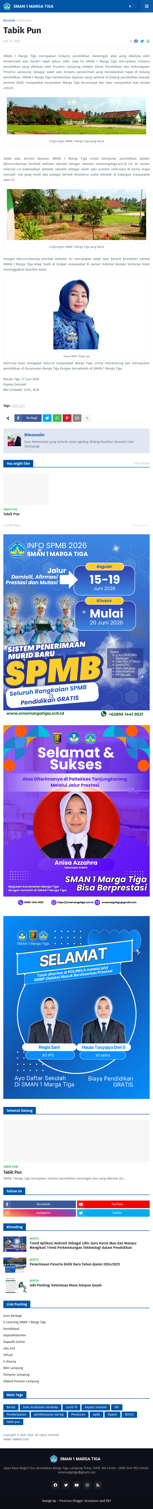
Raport (112, 1414)
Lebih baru (13, 525)
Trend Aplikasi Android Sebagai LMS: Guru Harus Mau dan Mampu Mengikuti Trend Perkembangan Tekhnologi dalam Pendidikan (83, 1245)
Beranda (9, 20)
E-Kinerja (9, 1362)
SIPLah (8, 1355)
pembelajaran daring (49, 1414)
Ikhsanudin (34, 434)
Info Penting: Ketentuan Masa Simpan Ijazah (66, 1285)
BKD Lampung (13, 1368)
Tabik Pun (11, 514)
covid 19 (71, 1407)
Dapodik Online (14, 1342)
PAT (116, 1407)
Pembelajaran (16, 1414)
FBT (108, 1501)
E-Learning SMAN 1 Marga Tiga (24, 1322)
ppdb (96, 1414)
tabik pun (24, 20)
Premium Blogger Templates (79, 1501)
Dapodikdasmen (14, 1335)
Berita (11, 1407)
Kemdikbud (11, 1329)
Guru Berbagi (12, 1316)
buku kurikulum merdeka (40, 1407)
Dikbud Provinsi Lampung (21, 1381)
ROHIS (129, 1414)
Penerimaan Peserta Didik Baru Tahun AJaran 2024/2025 (75, 1264)
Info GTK (9, 1348)
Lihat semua (142, 463)
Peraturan (78, 1414)
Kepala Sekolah (96, 1407)
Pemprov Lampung (16, 1375)
